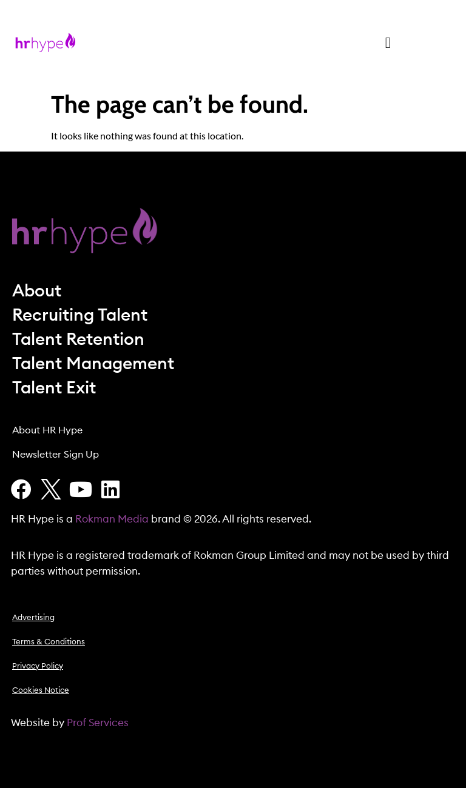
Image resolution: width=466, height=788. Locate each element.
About (36, 290)
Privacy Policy (37, 666)
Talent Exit (54, 387)
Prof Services (98, 723)
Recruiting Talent (79, 315)
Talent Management (93, 363)
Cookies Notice (40, 691)
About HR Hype (47, 430)
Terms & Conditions (48, 642)
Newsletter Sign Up (55, 454)
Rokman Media (112, 519)
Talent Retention (78, 339)
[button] (388, 42)
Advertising (33, 618)
